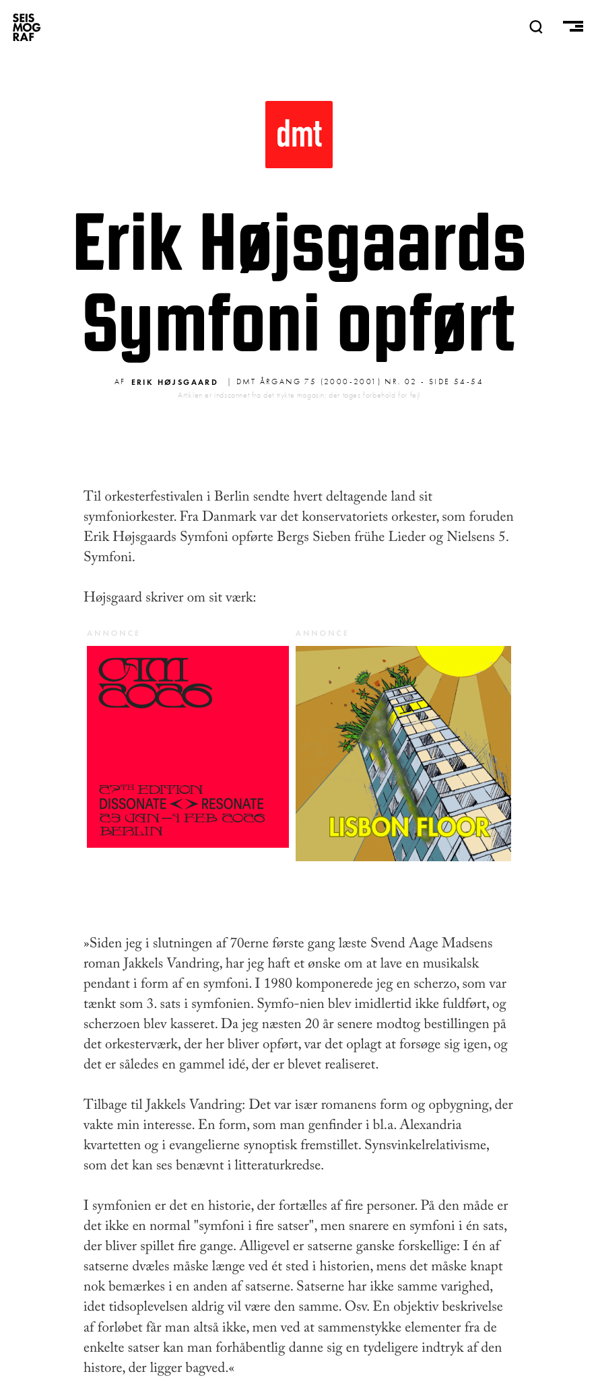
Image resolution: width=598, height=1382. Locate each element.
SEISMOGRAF (27, 27)
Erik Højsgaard (175, 382)
